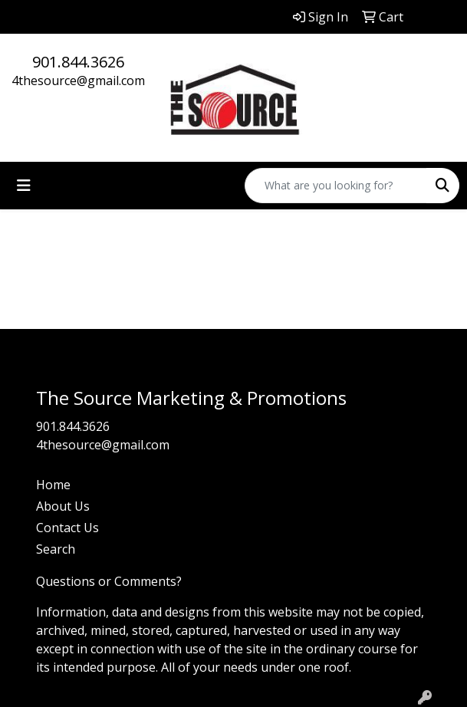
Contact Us (67, 527)
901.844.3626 (78, 61)
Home (53, 484)
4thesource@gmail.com (78, 80)
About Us (63, 506)
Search (55, 549)
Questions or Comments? (109, 581)
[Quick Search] (336, 185)
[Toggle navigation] (24, 185)
